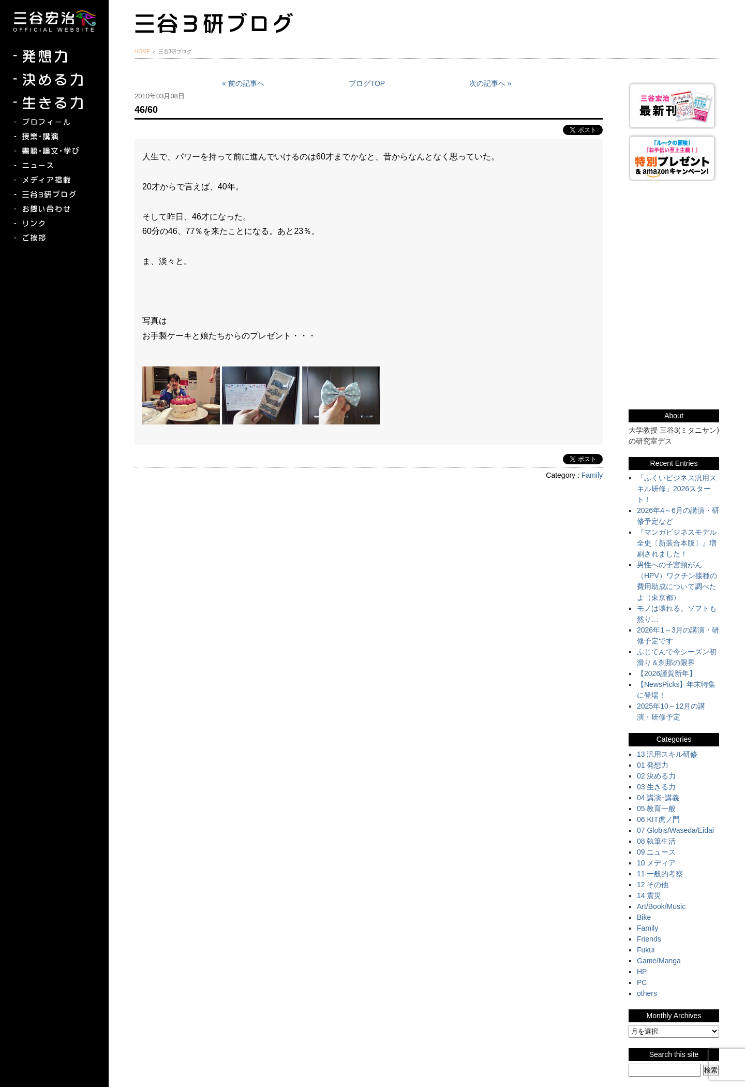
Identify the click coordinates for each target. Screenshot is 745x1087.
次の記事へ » (490, 83)
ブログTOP (367, 83)
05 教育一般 (656, 808)
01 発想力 (652, 765)
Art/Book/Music (661, 906)
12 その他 (652, 884)
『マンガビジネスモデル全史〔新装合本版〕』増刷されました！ (677, 543)
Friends (649, 939)
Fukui (645, 950)
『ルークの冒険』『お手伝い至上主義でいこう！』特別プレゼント (674, 157)
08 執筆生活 (656, 841)
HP (642, 971)
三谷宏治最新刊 (674, 105)
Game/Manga (659, 961)
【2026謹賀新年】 (666, 673)
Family (592, 475)
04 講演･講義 (658, 798)
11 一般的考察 (660, 874)
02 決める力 (656, 776)
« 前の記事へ (243, 83)
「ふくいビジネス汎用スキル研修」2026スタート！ (677, 489)
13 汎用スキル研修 (667, 754)
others (647, 993)
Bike (644, 917)
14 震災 (649, 895)
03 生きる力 (656, 787)
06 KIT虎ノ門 (658, 819)
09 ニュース (656, 852)
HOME (142, 51)
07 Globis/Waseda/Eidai (675, 830)
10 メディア (656, 863)
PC (642, 982)
